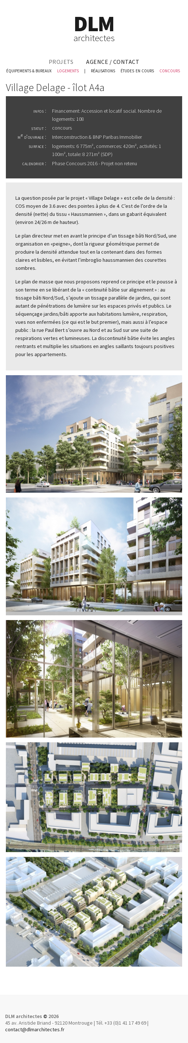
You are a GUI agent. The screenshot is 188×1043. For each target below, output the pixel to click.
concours (169, 70)
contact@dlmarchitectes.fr (34, 1029)
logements (68, 70)
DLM (94, 28)
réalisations (103, 70)
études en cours (137, 70)
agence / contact (112, 61)
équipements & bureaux (29, 70)
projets (61, 61)
